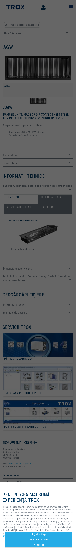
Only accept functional (39, 539)
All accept (39, 544)
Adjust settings (39, 534)
